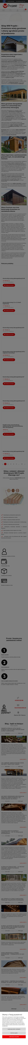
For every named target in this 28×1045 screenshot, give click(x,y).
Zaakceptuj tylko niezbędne (14, 1029)
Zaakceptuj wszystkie (14, 1036)
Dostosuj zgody (14, 1032)
